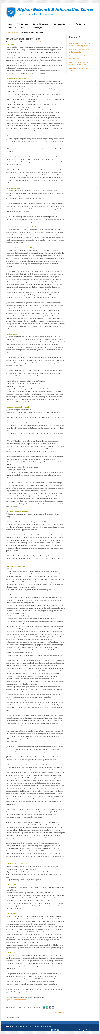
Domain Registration (41, 24)
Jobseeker (25, 28)
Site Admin (33, 42)
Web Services (22, 24)
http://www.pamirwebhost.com (16, 1000)
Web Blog (15, 32)
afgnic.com (91, 1030)
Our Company (80, 24)
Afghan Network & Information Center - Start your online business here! (30, 1026)
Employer (38, 28)
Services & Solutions (62, 24)
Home (9, 24)
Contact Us (11, 28)
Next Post (60, 1012)
